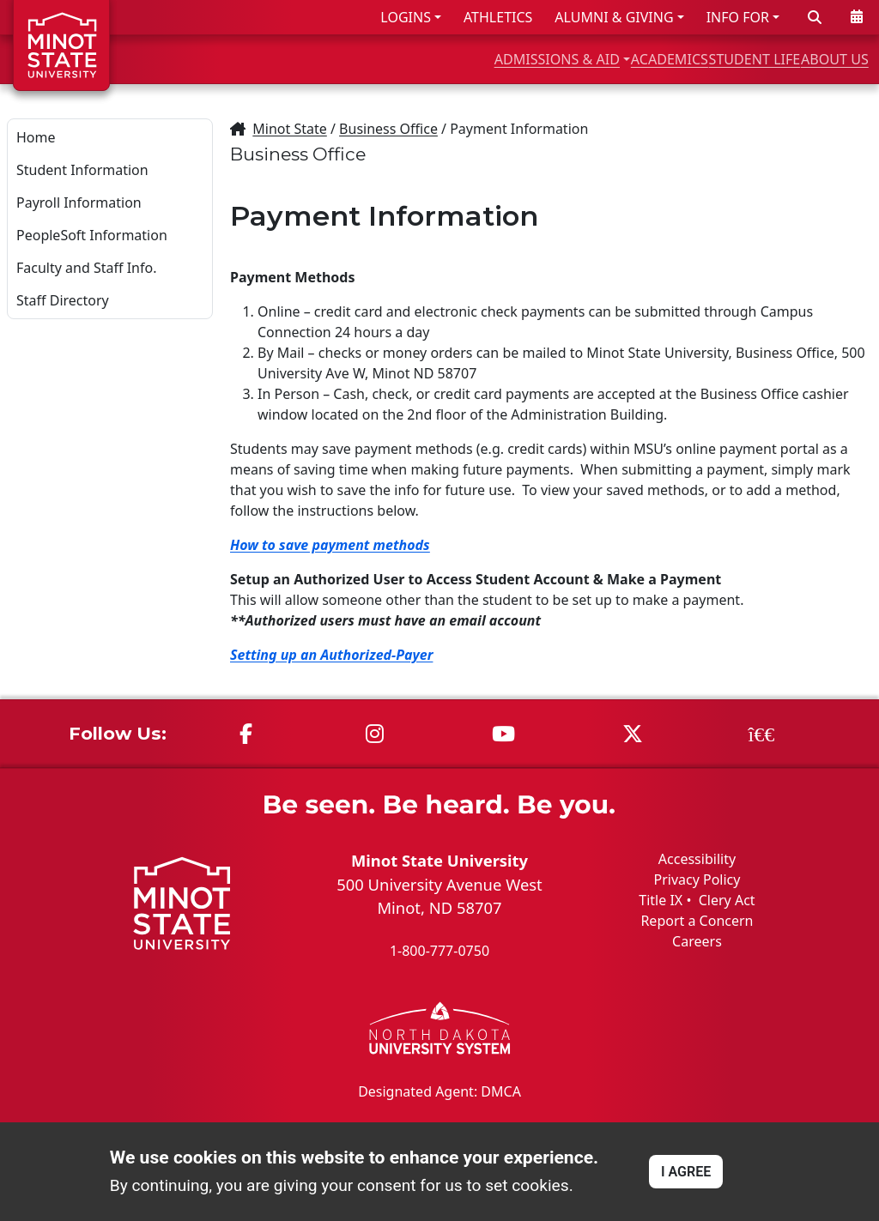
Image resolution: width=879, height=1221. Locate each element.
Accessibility (697, 858)
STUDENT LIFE (700, 58)
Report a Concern (696, 920)
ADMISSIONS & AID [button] (418, 58)
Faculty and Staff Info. (86, 267)
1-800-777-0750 (439, 950)
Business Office (388, 128)
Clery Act (727, 900)
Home (36, 137)
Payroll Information (79, 202)
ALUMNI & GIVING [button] (614, 17)
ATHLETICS (498, 17)
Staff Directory (62, 300)
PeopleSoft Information (91, 235)
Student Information (82, 169)
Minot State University (439, 860)
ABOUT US (819, 58)
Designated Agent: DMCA (439, 1090)
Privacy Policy (696, 879)
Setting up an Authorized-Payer (331, 654)
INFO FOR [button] (737, 17)
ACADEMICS (576, 58)
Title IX (660, 900)
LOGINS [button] (405, 17)
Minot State (289, 128)
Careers (697, 941)
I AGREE (686, 1172)
